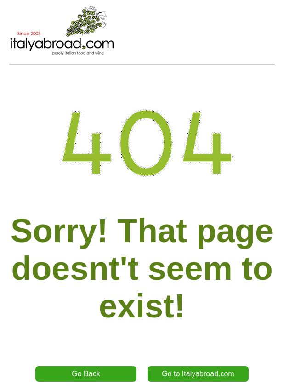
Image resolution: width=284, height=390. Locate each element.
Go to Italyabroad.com (198, 374)
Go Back (86, 374)
